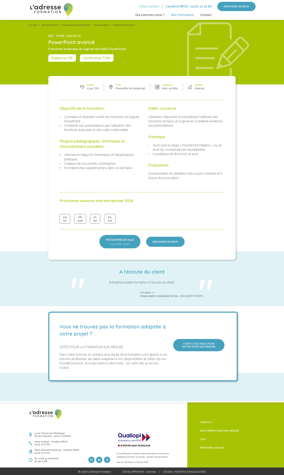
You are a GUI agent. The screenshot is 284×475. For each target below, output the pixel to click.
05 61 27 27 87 (201, 6)
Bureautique (101, 24)
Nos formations (182, 15)
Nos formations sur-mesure (219, 430)
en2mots (151, 471)
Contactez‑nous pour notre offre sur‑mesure (198, 345)
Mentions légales (212, 447)
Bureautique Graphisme (76, 24)
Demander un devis (236, 6)
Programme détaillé (120, 241)
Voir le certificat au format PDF (132, 462)
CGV (203, 439)
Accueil (32, 24)
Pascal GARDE (197, 471)
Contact (206, 15)
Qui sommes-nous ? (150, 15)
